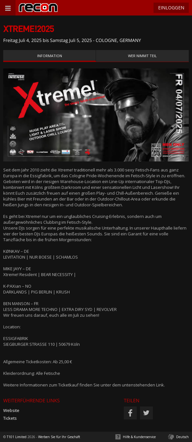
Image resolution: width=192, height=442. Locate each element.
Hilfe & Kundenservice (139, 437)
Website (11, 410)
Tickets (10, 418)
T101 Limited (17, 437)
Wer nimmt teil (142, 55)
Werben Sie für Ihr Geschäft (59, 437)
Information (49, 55)
